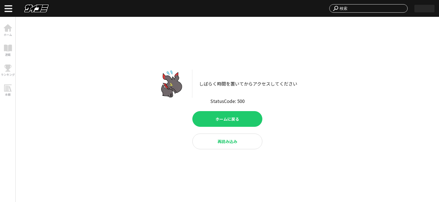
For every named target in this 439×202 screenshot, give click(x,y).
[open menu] (8, 8)
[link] (7, 30)
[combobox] (372, 8)
